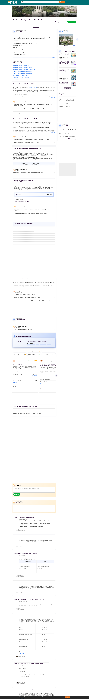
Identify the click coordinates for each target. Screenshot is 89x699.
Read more (15, 393)
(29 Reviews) (29, 21)
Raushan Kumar (61, 68)
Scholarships (59, 37)
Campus (64, 37)
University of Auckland (33, 98)
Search (61, 1)
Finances (46, 4)
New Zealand (20, 21)
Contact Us (71, 3)
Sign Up (79, 3)
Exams (34, 4)
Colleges (40, 4)
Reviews (46, 37)
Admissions (36, 37)
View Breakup (34, 386)
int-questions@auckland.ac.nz (69, 147)
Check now (17, 31)
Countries (28, 4)
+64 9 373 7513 (66, 144)
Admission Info (71, 33)
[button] (55, 34)
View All (74, 56)
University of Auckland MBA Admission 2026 (23, 84)
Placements (41, 37)
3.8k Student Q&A (37, 21)
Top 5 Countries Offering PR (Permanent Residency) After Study (64, 66)
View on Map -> (67, 142)
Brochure (63, 33)
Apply (52, 4)
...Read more (21, 664)
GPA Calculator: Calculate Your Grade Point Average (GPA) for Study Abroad (64, 73)
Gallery (31, 37)
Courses (20, 37)
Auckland (16, 21)
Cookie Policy (60, 697)
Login (76, 3)
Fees (24, 37)
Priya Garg (60, 82)
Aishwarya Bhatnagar (62, 76)
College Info (15, 37)
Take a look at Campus (68, 43)
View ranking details (31, 24)
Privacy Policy (54, 697)
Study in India (58, 4)
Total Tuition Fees (21, 205)
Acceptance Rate (52, 37)
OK (67, 697)
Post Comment (16, 505)
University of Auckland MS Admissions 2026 (23, 82)
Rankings (27, 37)
